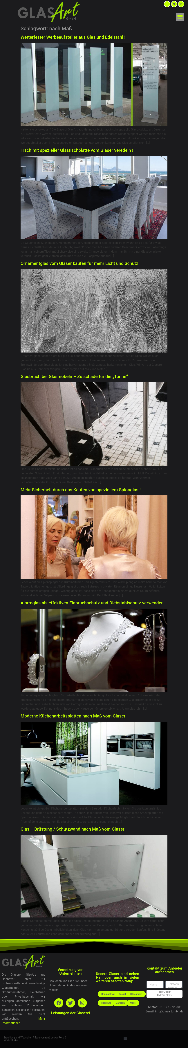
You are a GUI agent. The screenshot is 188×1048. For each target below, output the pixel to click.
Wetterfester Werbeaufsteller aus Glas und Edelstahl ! (73, 37)
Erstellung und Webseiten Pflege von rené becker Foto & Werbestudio (35, 1039)
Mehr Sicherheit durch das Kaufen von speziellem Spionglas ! (81, 489)
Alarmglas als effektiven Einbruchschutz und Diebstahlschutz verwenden (92, 602)
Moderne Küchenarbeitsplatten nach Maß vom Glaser (73, 716)
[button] (180, 17)
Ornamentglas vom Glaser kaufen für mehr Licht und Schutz (79, 263)
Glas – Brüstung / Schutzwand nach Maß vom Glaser (72, 829)
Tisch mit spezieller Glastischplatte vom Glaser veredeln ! (77, 150)
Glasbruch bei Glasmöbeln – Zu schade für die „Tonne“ (74, 376)
